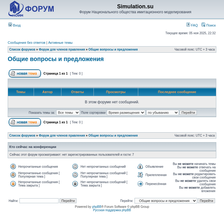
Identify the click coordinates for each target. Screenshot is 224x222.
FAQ (192, 25)
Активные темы (60, 42)
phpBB (96, 206)
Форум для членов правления (62, 49)
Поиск (208, 25)
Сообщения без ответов (26, 42)
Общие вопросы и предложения (113, 49)
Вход (14, 25)
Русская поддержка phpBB (112, 210)
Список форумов (22, 49)
